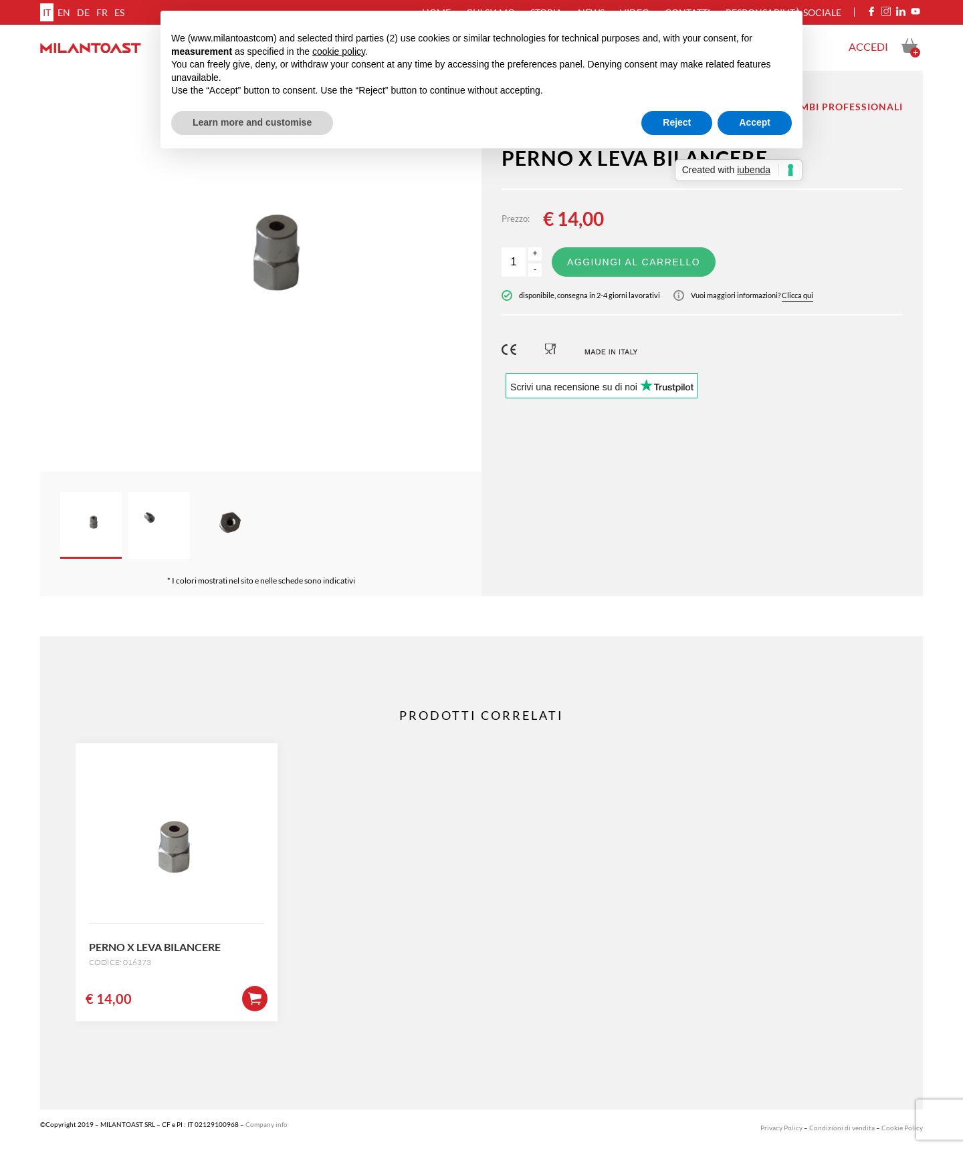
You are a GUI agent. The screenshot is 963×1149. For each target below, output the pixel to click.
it (47, 12)
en (64, 12)
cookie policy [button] (338, 51)
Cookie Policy (902, 1128)
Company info (266, 1124)
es (119, 12)
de (83, 12)
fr (102, 12)
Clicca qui (797, 295)
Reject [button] (677, 122)
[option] (260, 271)
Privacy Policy (781, 1128)
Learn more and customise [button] (252, 122)
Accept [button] (754, 122)
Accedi (868, 46)
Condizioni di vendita (842, 1128)
